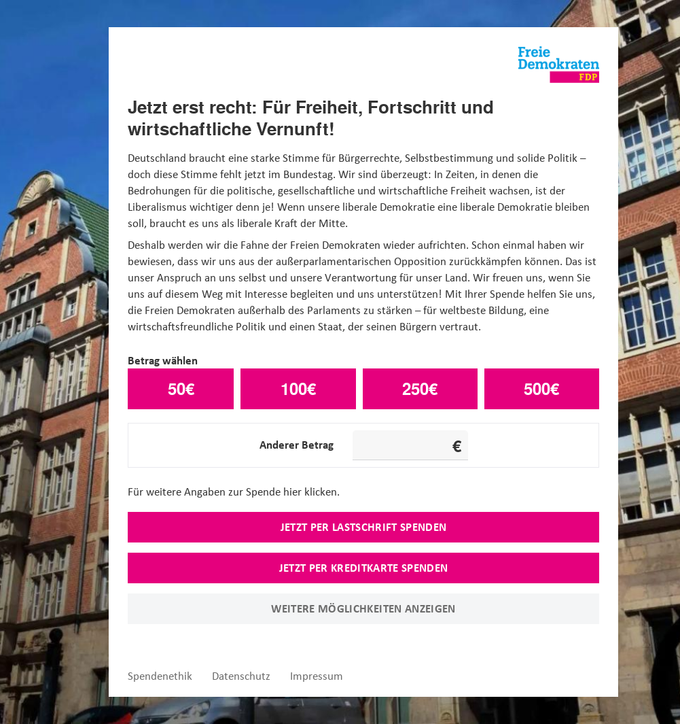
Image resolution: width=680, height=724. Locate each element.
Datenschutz (241, 676)
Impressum (316, 676)
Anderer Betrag (297, 444)
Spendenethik (160, 676)
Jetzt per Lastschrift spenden (364, 527)
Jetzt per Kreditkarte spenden (363, 568)
